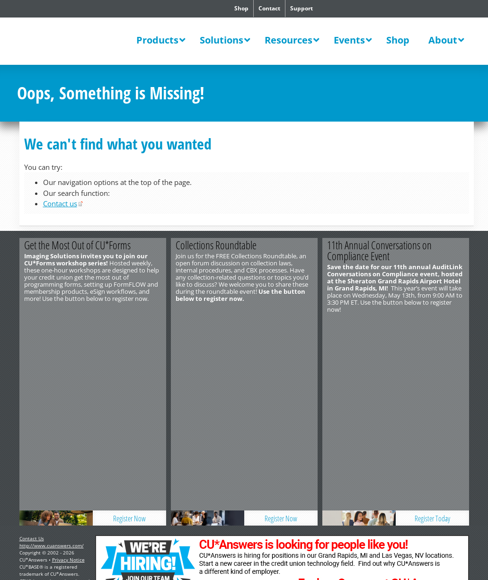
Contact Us (31, 345)
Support (301, 8)
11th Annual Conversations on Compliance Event (379, 250)
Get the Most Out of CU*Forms (77, 245)
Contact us (60, 203)
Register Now (129, 325)
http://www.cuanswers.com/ (51, 352)
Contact (269, 8)
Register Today (432, 325)
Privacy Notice (68, 366)
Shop (241, 8)
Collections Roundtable (216, 245)
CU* (76, 41)
